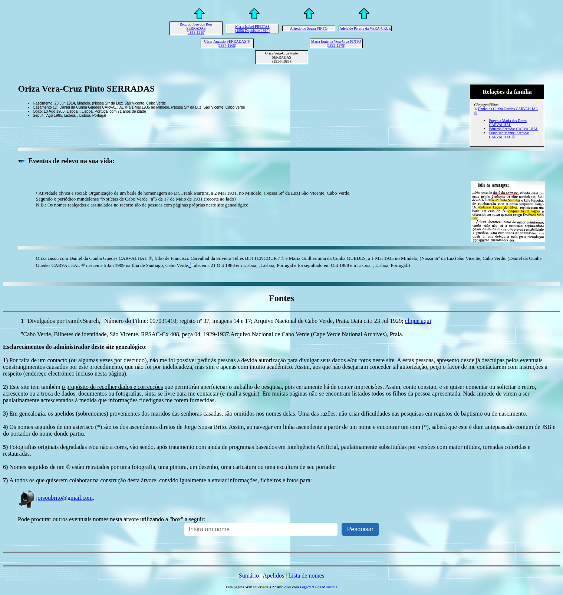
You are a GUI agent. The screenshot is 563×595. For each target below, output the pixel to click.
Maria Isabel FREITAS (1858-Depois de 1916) (252, 28)
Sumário (249, 575)
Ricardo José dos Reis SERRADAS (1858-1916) (196, 28)
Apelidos (273, 575)
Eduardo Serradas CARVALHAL (513, 129)
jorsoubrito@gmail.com (55, 498)
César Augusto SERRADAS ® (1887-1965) (227, 43)
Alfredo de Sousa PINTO (308, 28)
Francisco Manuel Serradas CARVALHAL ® (509, 135)
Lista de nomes (306, 575)
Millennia (330, 587)
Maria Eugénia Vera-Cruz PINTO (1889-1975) (336, 43)
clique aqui (418, 321)
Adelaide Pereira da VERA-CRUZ (365, 28)
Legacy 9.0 (308, 587)
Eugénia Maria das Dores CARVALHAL (507, 123)
